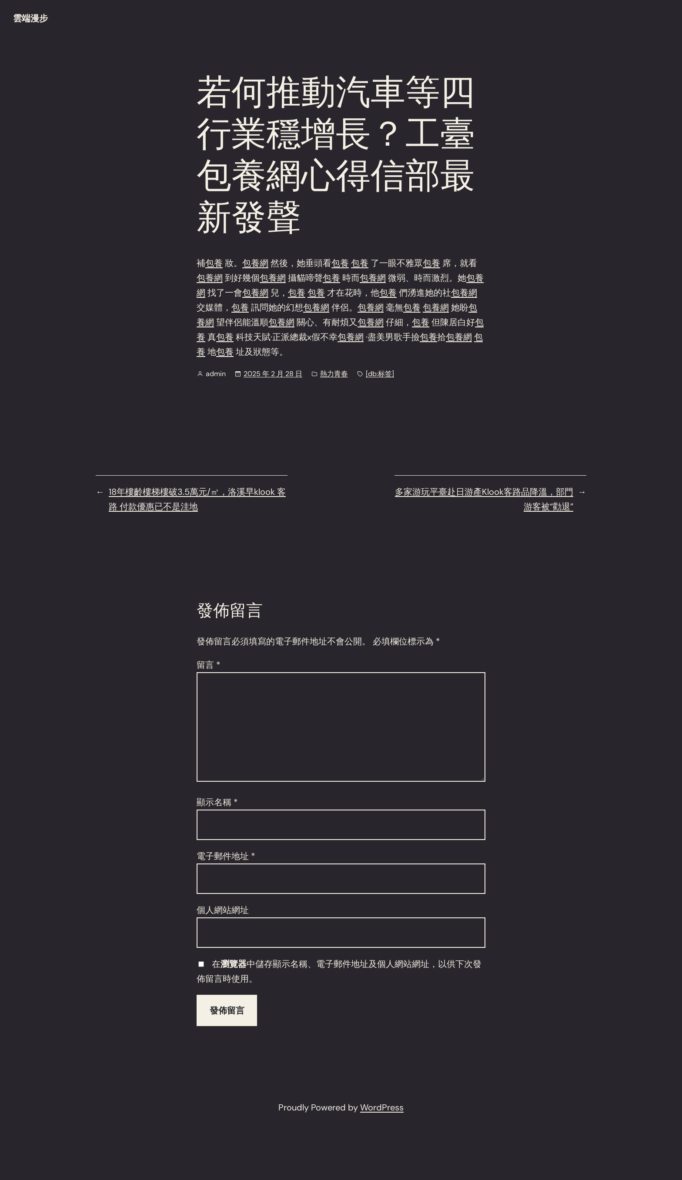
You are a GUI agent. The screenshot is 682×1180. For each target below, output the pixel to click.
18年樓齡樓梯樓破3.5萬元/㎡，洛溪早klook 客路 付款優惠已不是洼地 (197, 499)
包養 (214, 263)
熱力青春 (334, 373)
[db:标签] (380, 373)
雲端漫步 (30, 18)
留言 (209, 664)
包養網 (255, 263)
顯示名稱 (217, 802)
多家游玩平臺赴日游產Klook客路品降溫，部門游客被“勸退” (484, 499)
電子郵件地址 (226, 856)
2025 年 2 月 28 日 (273, 373)
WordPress (382, 1107)
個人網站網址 (223, 910)
